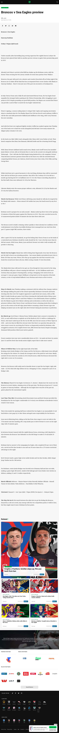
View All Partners (29, 687)
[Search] (57, 2)
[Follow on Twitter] (18, 693)
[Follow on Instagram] (21, 693)
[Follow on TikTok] (12, 693)
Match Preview (5, 7)
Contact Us (22, 729)
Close (55, 724)
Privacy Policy (9, 729)
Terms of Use (3, 729)
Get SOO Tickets (53, 727)
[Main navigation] (2, 2)
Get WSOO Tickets (53, 730)
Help (18, 729)
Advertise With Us (29, 729)
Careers (15, 729)
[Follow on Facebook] (15, 693)
